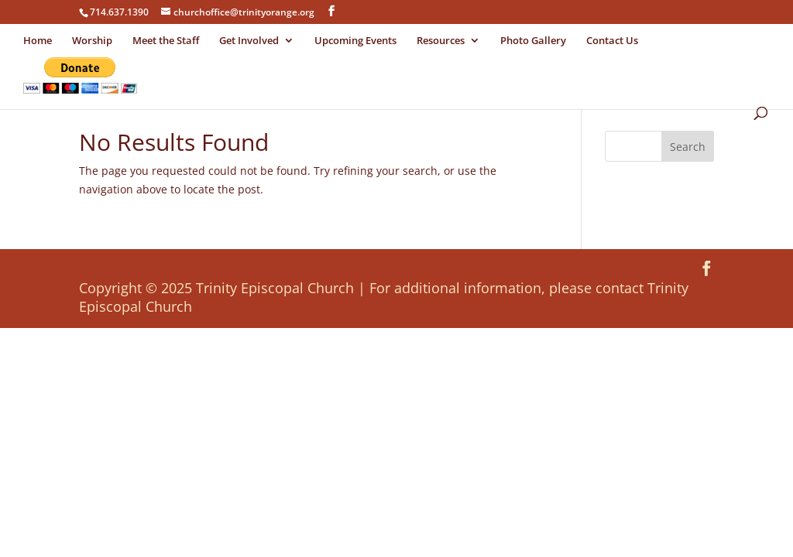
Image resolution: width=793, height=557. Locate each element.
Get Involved (249, 41)
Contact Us (612, 41)
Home (37, 41)
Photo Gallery (533, 41)
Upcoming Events (355, 41)
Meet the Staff (165, 41)
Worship (92, 41)
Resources (441, 41)
